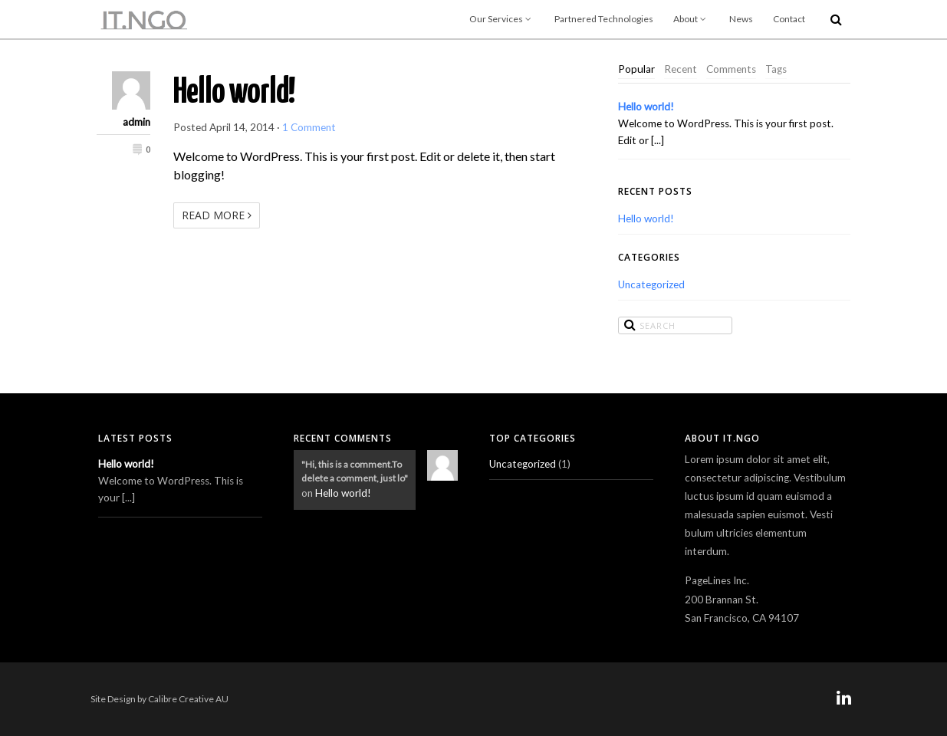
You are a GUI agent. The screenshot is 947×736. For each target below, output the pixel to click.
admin (136, 122)
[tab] (636, 69)
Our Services (501, 19)
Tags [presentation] (776, 69)
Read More (217, 215)
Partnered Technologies (603, 19)
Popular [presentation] (636, 69)
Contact (789, 19)
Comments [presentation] (731, 69)
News (741, 19)
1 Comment (309, 127)
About (691, 19)
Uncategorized (651, 284)
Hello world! (233, 93)
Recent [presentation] (680, 69)
